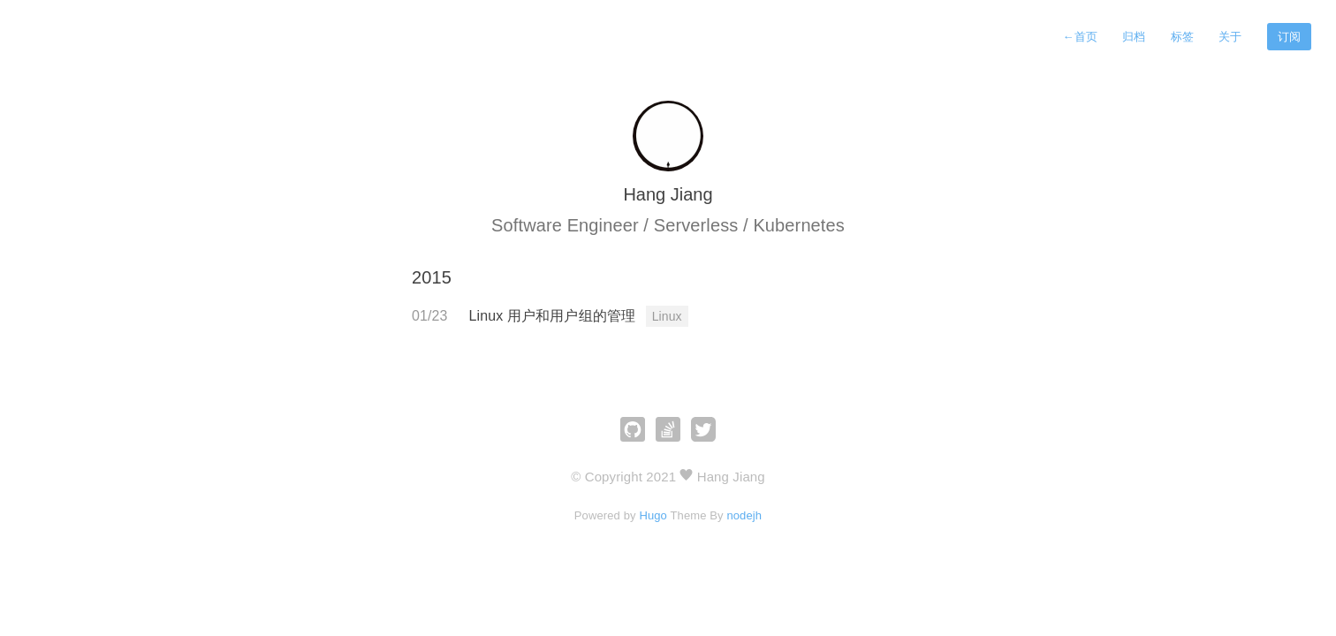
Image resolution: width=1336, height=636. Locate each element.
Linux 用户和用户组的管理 (554, 315)
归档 (1133, 36)
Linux (667, 316)
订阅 (1289, 36)
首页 (1079, 36)
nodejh (744, 515)
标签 (1182, 36)
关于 (1229, 36)
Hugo (653, 515)
